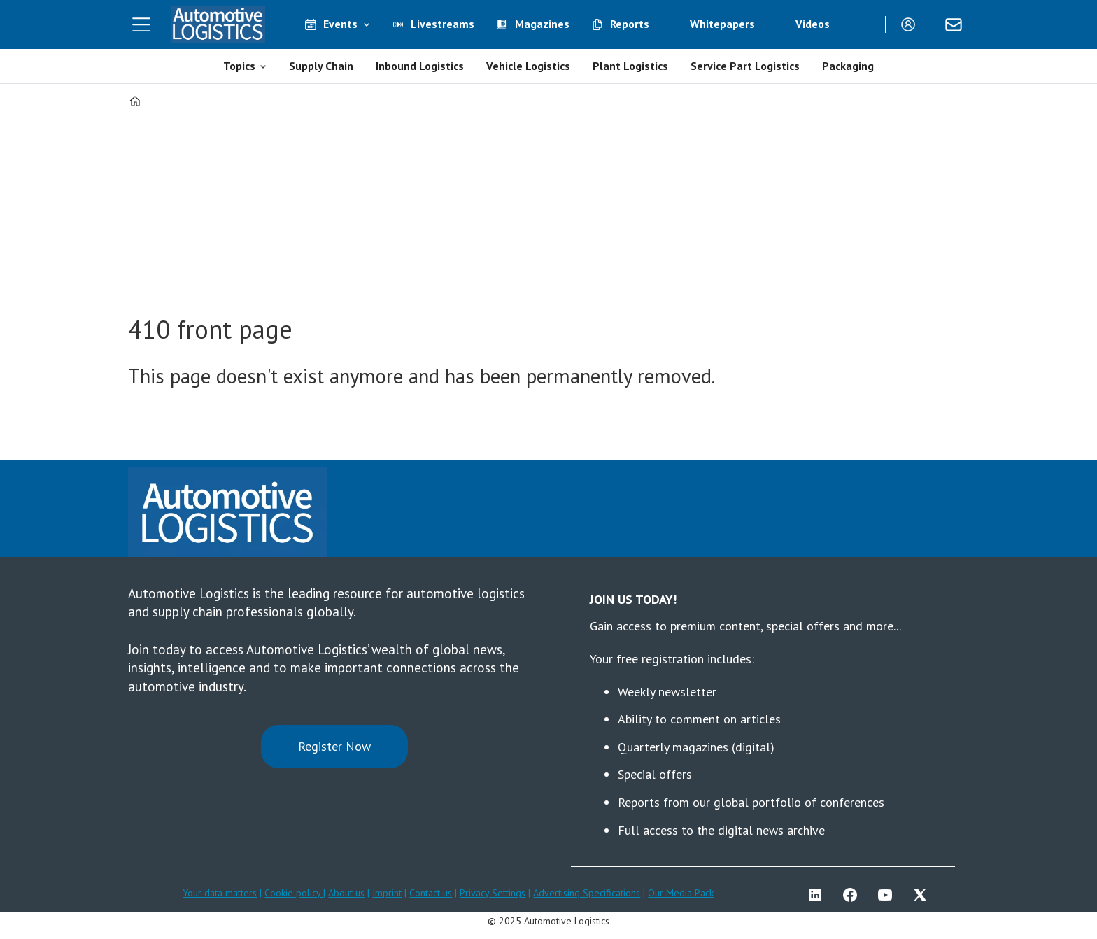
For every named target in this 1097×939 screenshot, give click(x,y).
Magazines (542, 24)
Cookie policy (293, 893)
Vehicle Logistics (528, 66)
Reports (629, 24)
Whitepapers (722, 24)
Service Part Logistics (745, 66)
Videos (812, 24)
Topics (239, 66)
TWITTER (923, 895)
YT (888, 895)
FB (853, 895)
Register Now (334, 746)
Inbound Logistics (420, 66)
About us (346, 893)
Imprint (387, 893)
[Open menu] (141, 24)
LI (818, 895)
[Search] (864, 24)
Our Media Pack (681, 893)
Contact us (430, 893)
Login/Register (911, 24)
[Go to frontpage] (218, 24)
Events (340, 24)
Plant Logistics (630, 66)
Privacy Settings (492, 893)
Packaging (848, 66)
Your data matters (220, 893)
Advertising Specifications (586, 893)
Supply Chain (321, 66)
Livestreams (442, 24)
